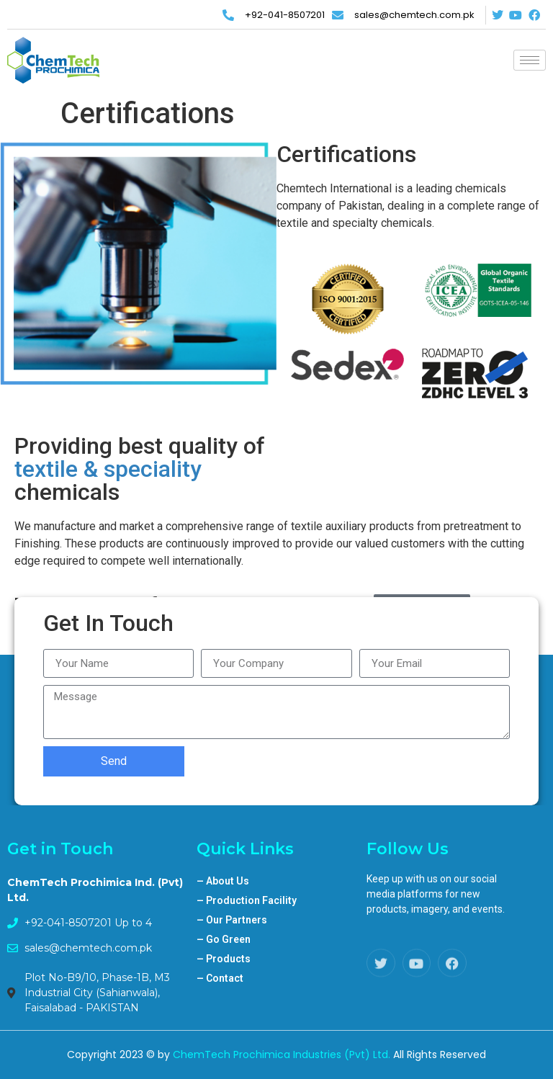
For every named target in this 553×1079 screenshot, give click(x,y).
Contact (220, 978)
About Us (223, 880)
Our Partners (232, 919)
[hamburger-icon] (529, 60)
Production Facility (247, 900)
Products (224, 958)
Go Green (224, 939)
